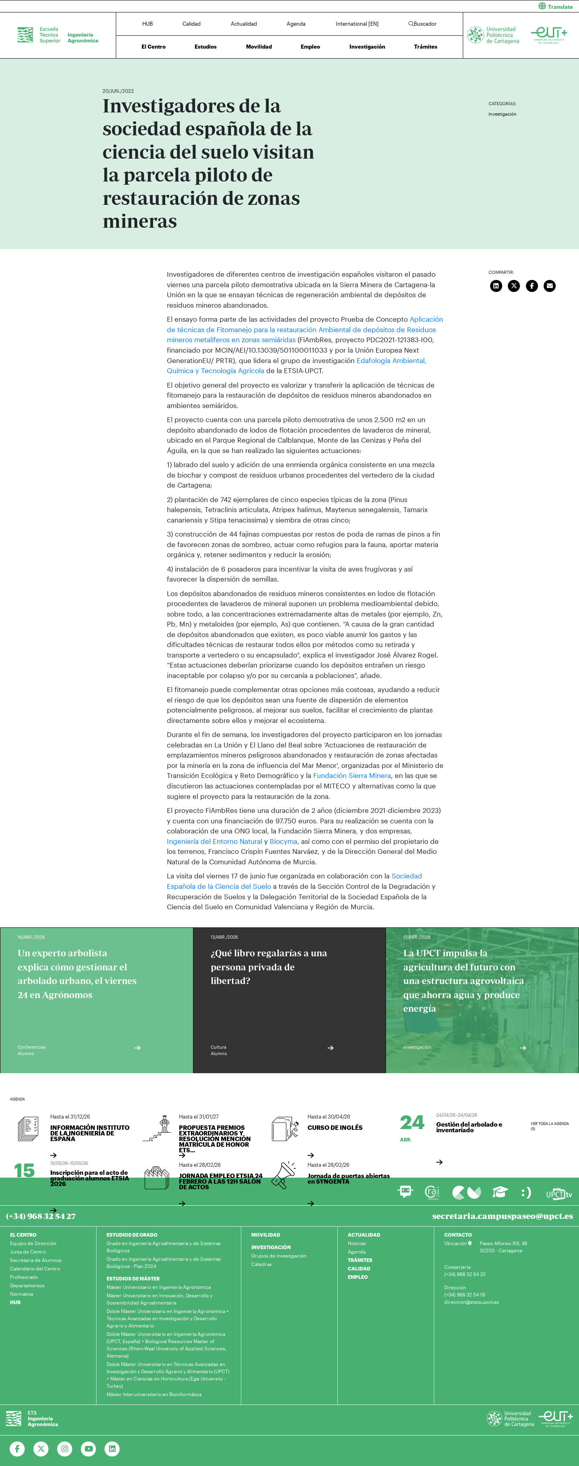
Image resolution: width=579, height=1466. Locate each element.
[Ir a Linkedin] (112, 1448)
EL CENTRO (23, 1234)
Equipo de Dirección (33, 1242)
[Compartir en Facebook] (532, 285)
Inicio (109, 67)
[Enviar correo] (550, 285)
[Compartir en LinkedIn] (496, 285)
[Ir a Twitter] (41, 1448)
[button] (437, 6)
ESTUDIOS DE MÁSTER (133, 1278)
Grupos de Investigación (278, 1255)
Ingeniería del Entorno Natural (214, 841)
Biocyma (282, 841)
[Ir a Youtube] (88, 1448)
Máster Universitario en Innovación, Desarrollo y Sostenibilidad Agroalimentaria (159, 1298)
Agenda (296, 23)
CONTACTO (458, 1234)
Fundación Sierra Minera (351, 775)
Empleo (310, 46)
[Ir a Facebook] (17, 1448)
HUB (147, 23)
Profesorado (24, 1276)
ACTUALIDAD (364, 1234)
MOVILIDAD (265, 1234)
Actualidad (244, 23)
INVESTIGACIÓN (271, 1247)
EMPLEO (358, 1276)
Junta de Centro (28, 1251)
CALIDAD (359, 1268)
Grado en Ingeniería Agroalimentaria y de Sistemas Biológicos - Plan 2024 (164, 1262)
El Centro (154, 46)
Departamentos (27, 1285)
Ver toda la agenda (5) (550, 1126)
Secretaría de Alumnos (36, 1259)
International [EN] (357, 23)
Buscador (423, 23)
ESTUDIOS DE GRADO (132, 1234)
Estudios (206, 46)
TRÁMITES (360, 1259)
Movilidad (259, 46)
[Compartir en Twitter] (514, 285)
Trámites (425, 46)
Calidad (192, 23)
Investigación (367, 46)
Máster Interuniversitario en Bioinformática (154, 1394)
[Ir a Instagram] (64, 1448)
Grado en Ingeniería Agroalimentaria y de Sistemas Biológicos (164, 1246)
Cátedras (261, 1263)
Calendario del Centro (35, 1268)
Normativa (21, 1293)
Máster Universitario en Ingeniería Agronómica (159, 1286)
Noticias (357, 1242)
